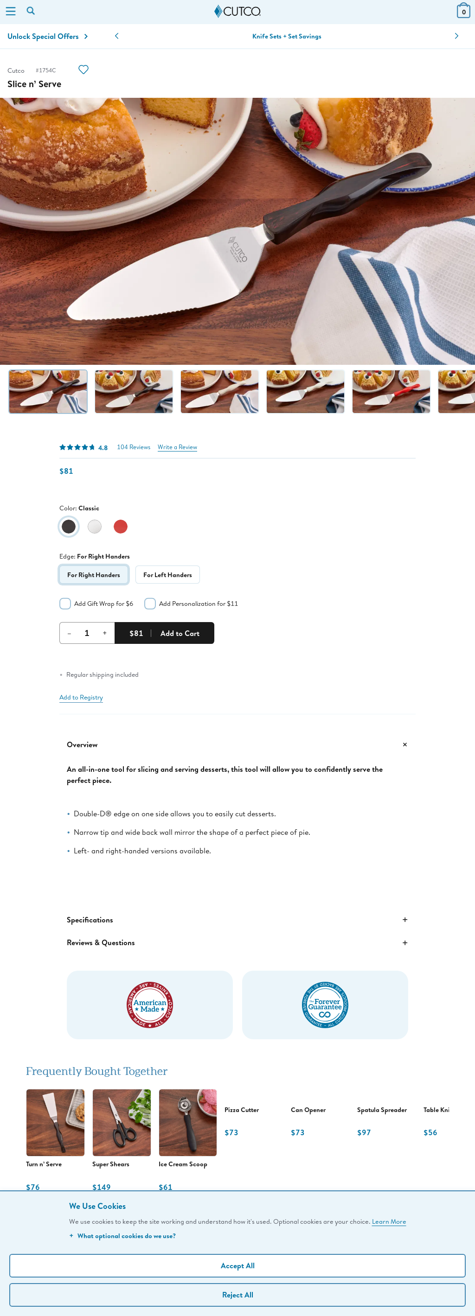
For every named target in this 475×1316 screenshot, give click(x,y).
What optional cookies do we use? (122, 1235)
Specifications (237, 920)
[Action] (83, 70)
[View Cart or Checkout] (463, 15)
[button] (117, 36)
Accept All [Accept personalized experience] (238, 1265)
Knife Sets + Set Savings (286, 36)
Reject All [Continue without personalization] (237, 1295)
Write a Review (177, 447)
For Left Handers (167, 574)
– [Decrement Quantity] (69, 633)
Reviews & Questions (237, 943)
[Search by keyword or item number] (31, 11)
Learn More (389, 1221)
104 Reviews (133, 447)
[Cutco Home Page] (237, 11)
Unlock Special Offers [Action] (47, 36)
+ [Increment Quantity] (105, 633)
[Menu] (10, 12)
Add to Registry (81, 697)
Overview (237, 744)
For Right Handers (93, 574)
